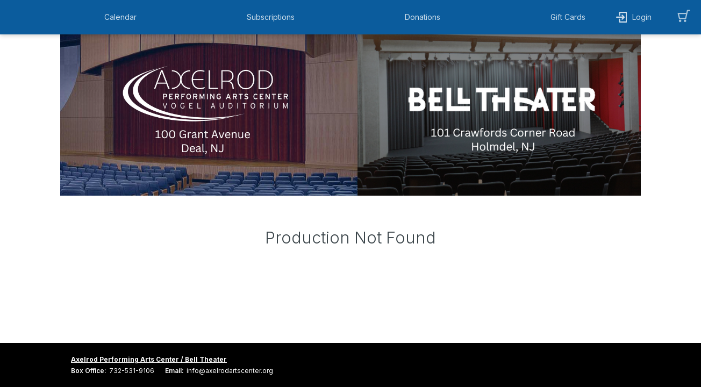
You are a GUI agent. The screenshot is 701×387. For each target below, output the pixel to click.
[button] (123, 17)
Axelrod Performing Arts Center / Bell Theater (149, 359)
